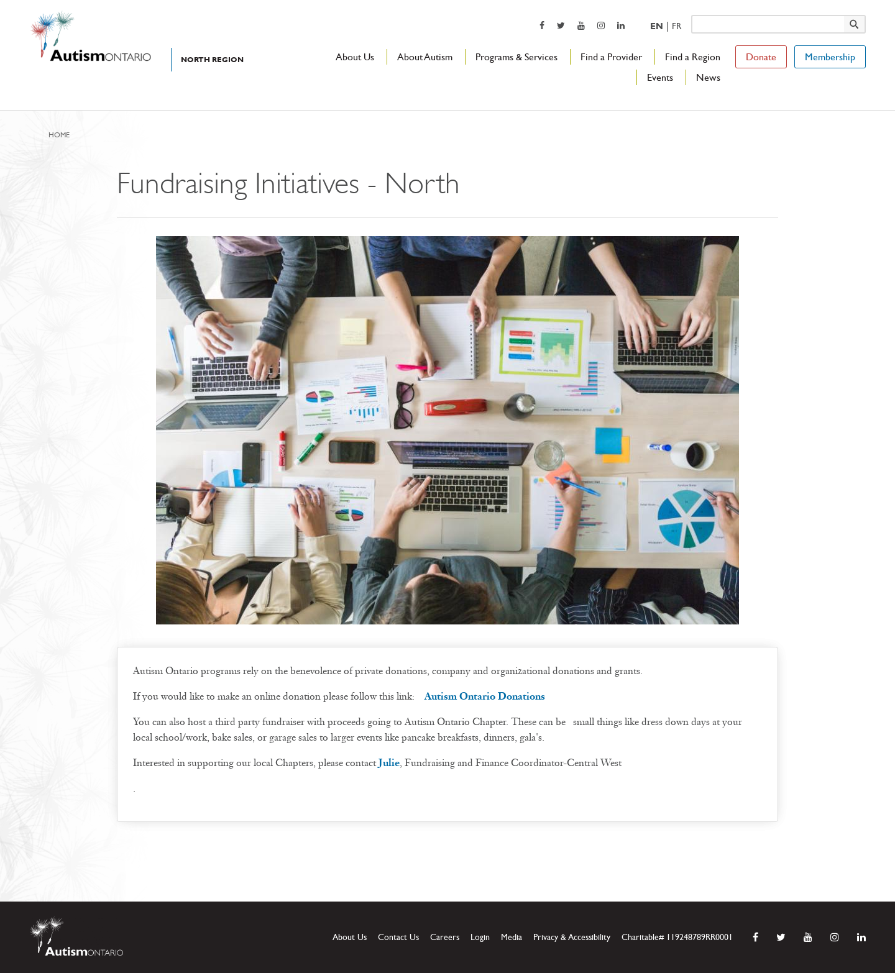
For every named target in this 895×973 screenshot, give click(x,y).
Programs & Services (516, 57)
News (708, 77)
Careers (444, 937)
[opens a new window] (541, 25)
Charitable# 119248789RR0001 (677, 937)
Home (59, 134)
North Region (212, 59)
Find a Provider (611, 57)
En (656, 26)
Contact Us (398, 937)
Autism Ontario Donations (485, 696)
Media (511, 937)
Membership (830, 57)
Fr (676, 26)
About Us (355, 57)
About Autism (424, 57)
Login (480, 937)
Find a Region (692, 57)
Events (660, 77)
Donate (761, 57)
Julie (389, 762)
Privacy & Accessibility (571, 937)
